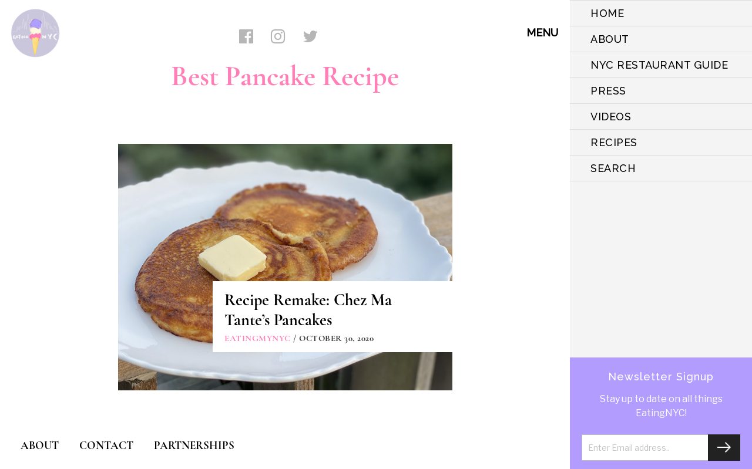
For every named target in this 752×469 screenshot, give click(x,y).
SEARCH (613, 168)
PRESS (608, 91)
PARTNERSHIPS (194, 445)
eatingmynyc (257, 338)
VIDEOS (610, 116)
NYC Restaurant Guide (659, 65)
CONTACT (106, 445)
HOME (607, 13)
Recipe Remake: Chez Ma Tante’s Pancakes (308, 310)
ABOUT (609, 39)
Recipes (613, 142)
